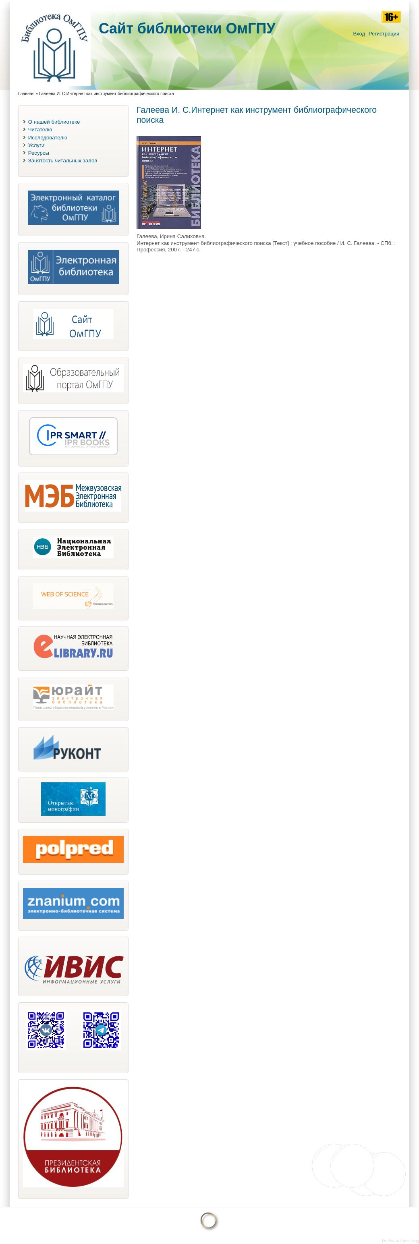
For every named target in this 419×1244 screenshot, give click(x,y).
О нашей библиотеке (54, 122)
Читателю (40, 129)
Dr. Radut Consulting (400, 1240)
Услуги (36, 145)
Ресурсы (38, 153)
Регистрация (384, 34)
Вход (359, 34)
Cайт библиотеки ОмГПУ (187, 28)
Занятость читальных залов (62, 161)
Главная (26, 93)
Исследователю (47, 138)
